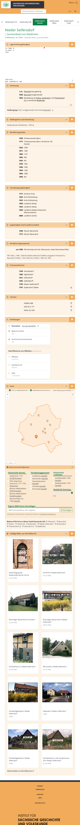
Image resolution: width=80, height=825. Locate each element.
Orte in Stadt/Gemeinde (19, 390)
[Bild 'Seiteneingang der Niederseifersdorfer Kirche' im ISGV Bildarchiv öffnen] (23, 560)
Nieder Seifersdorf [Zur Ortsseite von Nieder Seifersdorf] (46, 524)
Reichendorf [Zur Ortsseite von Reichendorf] (61, 524)
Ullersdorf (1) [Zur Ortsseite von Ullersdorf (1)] (29, 526)
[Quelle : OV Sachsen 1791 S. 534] (71, 287)
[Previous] (2, 22)
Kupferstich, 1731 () (16, 477)
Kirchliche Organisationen (18, 243)
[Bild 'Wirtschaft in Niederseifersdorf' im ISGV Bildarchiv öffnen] (57, 653)
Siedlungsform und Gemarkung (20, 119)
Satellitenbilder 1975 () (62, 484)
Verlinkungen (13, 319)
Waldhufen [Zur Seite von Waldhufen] (32, 34)
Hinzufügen (66, 510)
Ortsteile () (38, 486)
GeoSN (16, 501)
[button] (71, 288)
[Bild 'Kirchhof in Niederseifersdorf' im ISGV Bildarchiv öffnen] (57, 560)
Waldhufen (41, 100)
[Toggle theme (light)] (75, 11)
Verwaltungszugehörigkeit (18, 188)
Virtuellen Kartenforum (48, 514)
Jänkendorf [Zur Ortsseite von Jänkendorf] (32, 524)
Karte (10, 386)
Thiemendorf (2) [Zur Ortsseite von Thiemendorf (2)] (15, 526)
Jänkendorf (46, 98)
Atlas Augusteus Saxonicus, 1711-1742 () (18, 483)
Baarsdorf (27, 95)
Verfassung (13, 86)
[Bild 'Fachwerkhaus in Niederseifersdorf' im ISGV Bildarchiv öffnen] (23, 653)
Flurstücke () (39, 489)
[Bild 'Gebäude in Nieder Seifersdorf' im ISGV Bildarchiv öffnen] (57, 698)
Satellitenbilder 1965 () (62, 479)
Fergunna (13, 486)
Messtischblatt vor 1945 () (17, 500)
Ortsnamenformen (15, 265)
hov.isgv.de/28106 (29, 326)
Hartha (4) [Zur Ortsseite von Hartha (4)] (21, 524)
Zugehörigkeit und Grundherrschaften (23, 225)
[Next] (78, 22)
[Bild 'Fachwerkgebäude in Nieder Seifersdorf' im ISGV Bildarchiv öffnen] (23, 698)
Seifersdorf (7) (11, 22)
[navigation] (40, 22)
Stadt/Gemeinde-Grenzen (41, 390)
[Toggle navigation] (73, 3)
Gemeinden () (40, 478)
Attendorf (27, 91)
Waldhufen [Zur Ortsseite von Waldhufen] (41, 526)
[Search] (33, 11)
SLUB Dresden (15, 478)
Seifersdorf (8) (25, 22)
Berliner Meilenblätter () (18, 489)
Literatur (12, 297)
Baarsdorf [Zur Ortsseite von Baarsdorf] (62, 521)
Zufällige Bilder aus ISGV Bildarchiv (21, 533)
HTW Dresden (15, 491)
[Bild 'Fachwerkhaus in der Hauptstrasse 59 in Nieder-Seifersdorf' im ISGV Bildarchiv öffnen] (57, 745)
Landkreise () (39, 476)
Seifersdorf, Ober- (54, 22)
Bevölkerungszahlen (16, 132)
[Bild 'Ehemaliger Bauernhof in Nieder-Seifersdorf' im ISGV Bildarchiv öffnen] (57, 607)
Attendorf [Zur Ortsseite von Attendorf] (51, 521)
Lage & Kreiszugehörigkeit (18, 44)
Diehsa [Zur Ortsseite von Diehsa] (11, 524)
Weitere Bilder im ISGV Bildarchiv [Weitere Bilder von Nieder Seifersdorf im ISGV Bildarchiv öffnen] (20, 771)
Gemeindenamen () (38, 482)
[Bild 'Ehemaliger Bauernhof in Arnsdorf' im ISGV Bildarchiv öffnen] (23, 607)
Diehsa (38, 98)
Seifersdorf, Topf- (69, 22)
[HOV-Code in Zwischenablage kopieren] (37, 38)
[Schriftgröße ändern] (70, 11)
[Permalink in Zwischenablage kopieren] (38, 326)
